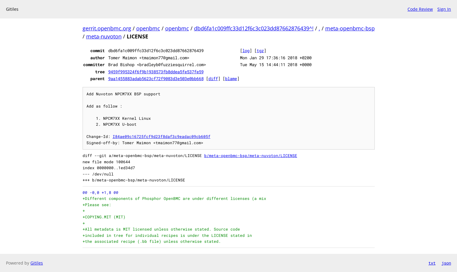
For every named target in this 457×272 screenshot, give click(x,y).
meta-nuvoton (104, 36)
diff (213, 78)
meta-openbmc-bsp (350, 28)
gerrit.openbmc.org (107, 28)
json (446, 263)
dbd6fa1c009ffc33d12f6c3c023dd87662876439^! (254, 28)
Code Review (420, 9)
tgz (260, 50)
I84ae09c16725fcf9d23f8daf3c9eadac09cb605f (161, 136)
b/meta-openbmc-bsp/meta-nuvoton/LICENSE (250, 155)
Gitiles (36, 263)
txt (432, 263)
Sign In (444, 9)
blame (231, 78)
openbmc (148, 28)
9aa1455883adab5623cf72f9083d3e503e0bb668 (156, 78)
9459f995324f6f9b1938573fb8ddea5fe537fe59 (156, 71)
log (246, 50)
